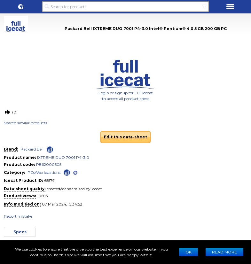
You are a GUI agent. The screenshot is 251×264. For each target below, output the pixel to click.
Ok (188, 252)
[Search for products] (126, 7)
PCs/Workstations (43, 172)
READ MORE (224, 252)
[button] (21, 6)
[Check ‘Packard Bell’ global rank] (50, 149)
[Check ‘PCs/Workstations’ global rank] (67, 172)
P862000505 (48, 164)
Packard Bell (31, 149)
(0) (14, 112)
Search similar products (25, 122)
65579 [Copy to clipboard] (49, 180)
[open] (75, 173)
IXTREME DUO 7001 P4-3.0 (63, 157)
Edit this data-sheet (125, 137)
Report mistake (18, 216)
